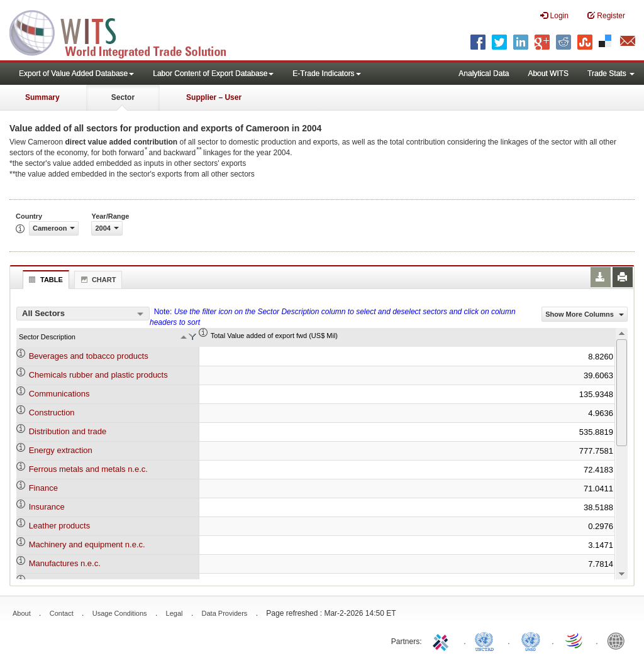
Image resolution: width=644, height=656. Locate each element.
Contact (62, 613)
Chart (96, 279)
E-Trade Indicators (326, 73)
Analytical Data (483, 73)
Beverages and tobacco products (88, 356)
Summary (42, 97)
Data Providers (225, 613)
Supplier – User (214, 97)
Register (606, 15)
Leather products (60, 525)
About (22, 613)
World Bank (618, 640)
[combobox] (83, 313)
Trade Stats (611, 73)
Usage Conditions (119, 613)
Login (554, 15)
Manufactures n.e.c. (65, 563)
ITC (442, 640)
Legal (174, 613)
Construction (52, 412)
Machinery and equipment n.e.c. (87, 544)
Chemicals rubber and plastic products (98, 375)
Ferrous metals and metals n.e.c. (88, 469)
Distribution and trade (68, 431)
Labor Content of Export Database (213, 73)
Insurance (47, 506)
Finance (43, 488)
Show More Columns (584, 314)
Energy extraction (60, 450)
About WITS (548, 73)
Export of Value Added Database (76, 73)
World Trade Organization (574, 640)
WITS (126, 31)
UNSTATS (530, 640)
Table (44, 279)
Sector (123, 97)
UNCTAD (486, 640)
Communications (59, 393)
